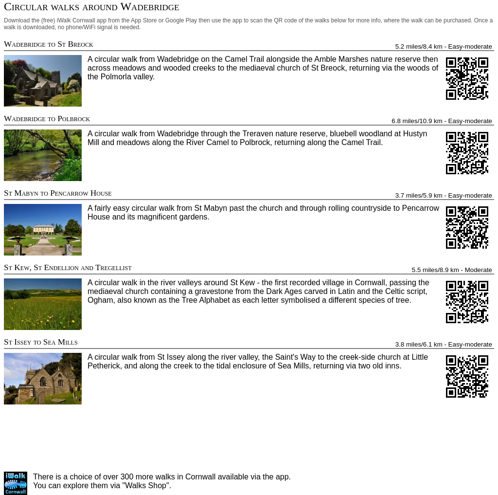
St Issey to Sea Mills (41, 342)
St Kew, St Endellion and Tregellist (68, 267)
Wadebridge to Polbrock (47, 118)
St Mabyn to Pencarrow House (58, 193)
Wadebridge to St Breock (48, 44)
